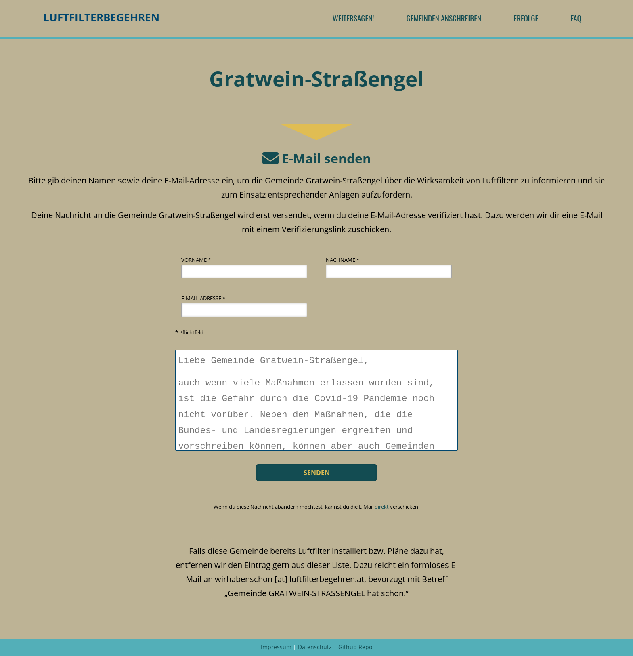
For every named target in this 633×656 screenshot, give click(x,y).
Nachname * (342, 259)
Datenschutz (315, 647)
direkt (382, 506)
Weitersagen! (353, 18)
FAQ (575, 18)
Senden (317, 472)
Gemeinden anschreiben (443, 18)
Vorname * (196, 259)
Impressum (276, 647)
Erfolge (526, 18)
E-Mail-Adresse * (203, 298)
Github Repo (355, 647)
